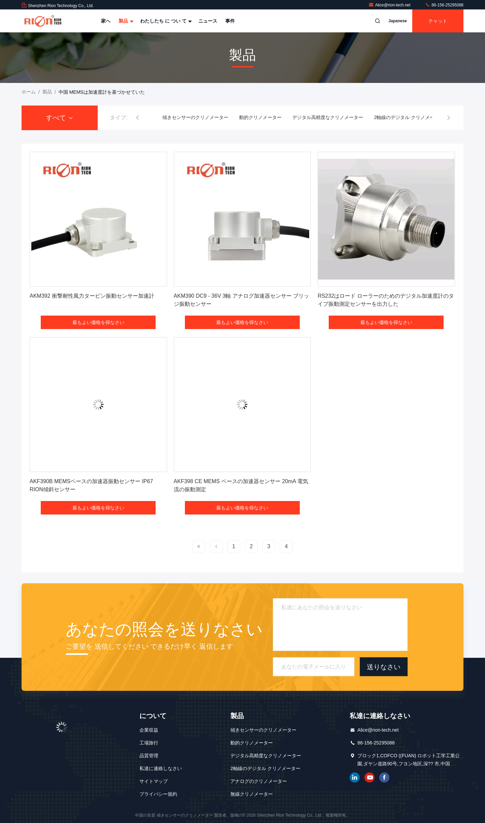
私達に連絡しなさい (160, 768)
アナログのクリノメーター (258, 781)
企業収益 (148, 730)
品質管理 (148, 755)
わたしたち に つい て (165, 21)
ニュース (207, 21)
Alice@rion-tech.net (390, 5)
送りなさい (383, 666)
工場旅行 (148, 742)
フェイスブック (384, 777)
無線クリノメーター (251, 794)
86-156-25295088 (444, 5)
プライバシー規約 (158, 794)
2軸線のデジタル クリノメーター (409, 117)
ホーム (29, 91)
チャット (437, 21)
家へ (105, 21)
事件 (230, 21)
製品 (125, 21)
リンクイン (355, 777)
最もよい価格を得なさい (98, 322)
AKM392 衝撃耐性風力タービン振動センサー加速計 (92, 296)
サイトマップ (153, 781)
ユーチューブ (369, 777)
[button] (137, 118)
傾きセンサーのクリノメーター (195, 117)
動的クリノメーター (260, 117)
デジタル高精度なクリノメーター (327, 117)
